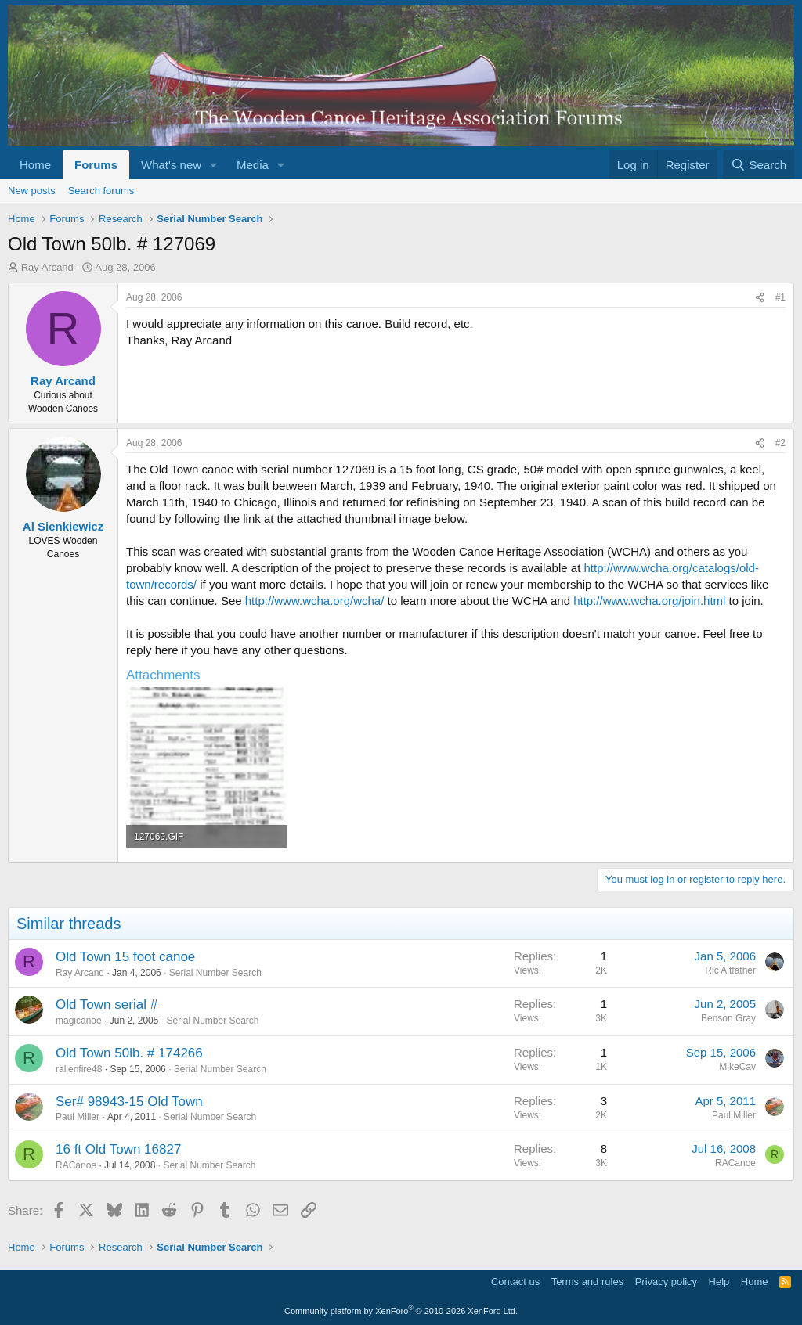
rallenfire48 (79, 1069)
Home (35, 164)
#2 (780, 442)
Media (253, 164)
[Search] (758, 164)
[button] (214, 164)
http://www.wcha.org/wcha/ (315, 600)
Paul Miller (77, 1116)
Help (719, 1281)
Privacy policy (666, 1281)
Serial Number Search (215, 972)
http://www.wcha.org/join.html (649, 600)
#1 (780, 297)
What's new (171, 164)
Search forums (101, 190)
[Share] (760, 298)
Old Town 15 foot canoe (125, 956)
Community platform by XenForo (401, 1311)
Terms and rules (587, 1281)
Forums (95, 164)
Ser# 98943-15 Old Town (129, 1101)
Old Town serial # (106, 1004)
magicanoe (79, 1020)
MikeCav (737, 1066)
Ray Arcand (47, 267)
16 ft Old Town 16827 (118, 1149)
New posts (32, 190)
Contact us (515, 1281)
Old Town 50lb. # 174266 (129, 1053)
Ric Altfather (730, 970)
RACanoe (76, 1165)
